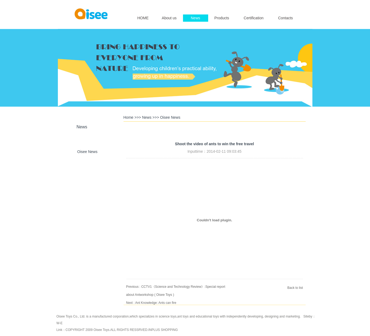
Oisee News (87, 152)
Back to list (295, 288)
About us (169, 18)
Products (221, 18)
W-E (60, 323)
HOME (143, 18)
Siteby (307, 316)
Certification (254, 18)
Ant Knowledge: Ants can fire (155, 303)
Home (128, 117)
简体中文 (294, 4)
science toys (167, 316)
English (280, 4)
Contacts (285, 18)
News (195, 18)
